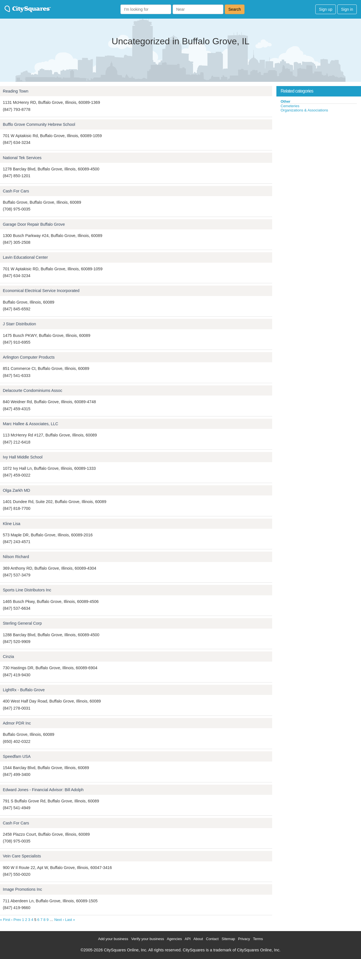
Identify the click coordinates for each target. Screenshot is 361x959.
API (188, 939)
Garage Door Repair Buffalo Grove (34, 224)
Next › (59, 920)
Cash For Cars (16, 191)
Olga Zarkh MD (16, 490)
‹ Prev (16, 920)
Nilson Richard (16, 556)
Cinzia (8, 656)
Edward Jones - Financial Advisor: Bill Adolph (43, 789)
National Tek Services (22, 157)
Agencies (174, 939)
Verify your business (147, 939)
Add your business (113, 939)
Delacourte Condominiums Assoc (32, 390)
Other (285, 101)
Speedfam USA (17, 756)
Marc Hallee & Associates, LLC (30, 424)
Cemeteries (290, 106)
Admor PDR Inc (17, 723)
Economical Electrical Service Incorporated (41, 290)
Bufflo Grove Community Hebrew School (39, 124)
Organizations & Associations (304, 110)
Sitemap (228, 939)
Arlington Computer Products (29, 357)
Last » (70, 920)
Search (234, 9)
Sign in (347, 9)
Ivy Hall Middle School (23, 457)
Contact (212, 939)
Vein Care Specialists (22, 856)
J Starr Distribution (19, 324)
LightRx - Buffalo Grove (24, 690)
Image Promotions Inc (22, 889)
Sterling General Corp (22, 623)
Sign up (325, 9)
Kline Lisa (11, 523)
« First (5, 920)
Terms (258, 939)
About (198, 939)
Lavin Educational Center (25, 257)
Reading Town (15, 91)
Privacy (244, 939)
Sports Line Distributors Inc (27, 590)
